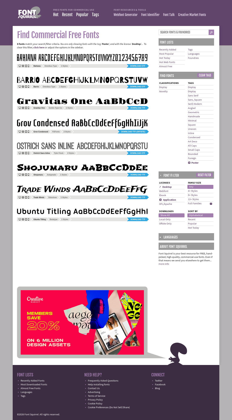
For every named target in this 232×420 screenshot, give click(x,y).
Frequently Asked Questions (103, 380)
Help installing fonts (99, 384)
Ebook (162, 195)
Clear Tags (205, 75)
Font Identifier (150, 15)
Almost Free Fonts (30, 388)
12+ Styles (193, 199)
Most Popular (166, 54)
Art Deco (192, 141)
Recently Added (167, 49)
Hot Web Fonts (167, 62)
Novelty (163, 91)
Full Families (195, 203)
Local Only (165, 219)
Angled (192, 108)
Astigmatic (51, 175)
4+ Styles (193, 191)
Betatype (53, 219)
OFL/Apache (165, 204)
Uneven (192, 129)
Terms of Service (96, 396)
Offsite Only (165, 223)
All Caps (192, 145)
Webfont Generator (126, 15)
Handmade (194, 116)
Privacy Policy (95, 399)
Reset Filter (204, 175)
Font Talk (169, 15)
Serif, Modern (195, 104)
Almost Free (165, 66)
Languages (194, 54)
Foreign (192, 158)
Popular (82, 14)
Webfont (163, 191)
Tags (95, 14)
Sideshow (52, 197)
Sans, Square (195, 100)
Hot (55, 14)
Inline (191, 133)
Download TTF (137, 108)
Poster (193, 163)
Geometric (193, 112)
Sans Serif (193, 95)
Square (192, 125)
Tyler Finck (58, 153)
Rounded (193, 154)
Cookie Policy (95, 403)
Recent (67, 14)
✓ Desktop (165, 187)
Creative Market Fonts (192, 15)
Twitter (158, 380)
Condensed (194, 137)
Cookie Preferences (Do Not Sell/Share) (109, 407)
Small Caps (194, 150)
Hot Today (164, 58)
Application (167, 200)
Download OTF (137, 66)
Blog (157, 388)
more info (164, 264)
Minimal (192, 120)
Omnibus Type (51, 66)
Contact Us (94, 388)
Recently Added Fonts (32, 380)
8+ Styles (193, 195)
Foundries (193, 58)
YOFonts (56, 132)
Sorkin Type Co (55, 108)
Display (163, 87)
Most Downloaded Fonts (34, 384)
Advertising (94, 392)
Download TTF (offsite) (133, 132)
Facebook (160, 384)
